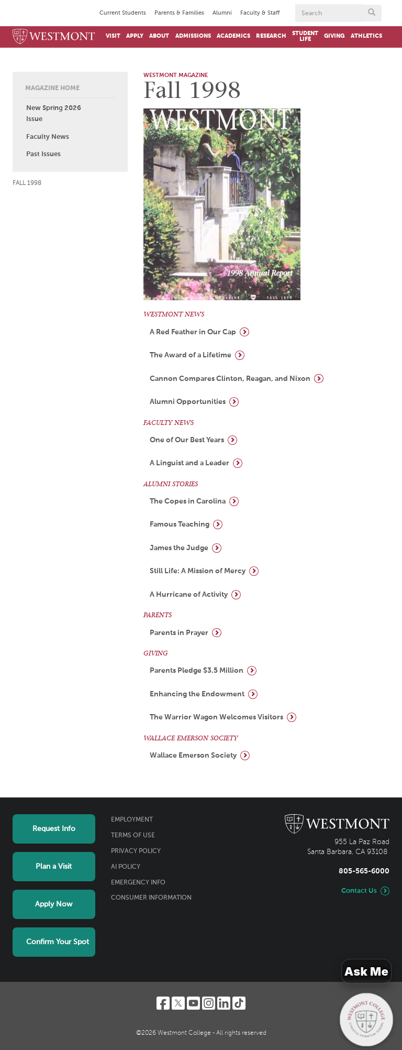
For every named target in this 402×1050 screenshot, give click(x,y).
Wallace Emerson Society (193, 755)
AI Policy (125, 867)
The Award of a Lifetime (190, 355)
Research (271, 36)
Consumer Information (151, 898)
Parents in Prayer (179, 633)
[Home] (54, 37)
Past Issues (43, 154)
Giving (334, 36)
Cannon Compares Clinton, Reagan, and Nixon (230, 378)
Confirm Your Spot (57, 942)
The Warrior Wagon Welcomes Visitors (216, 717)
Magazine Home (52, 88)
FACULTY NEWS (168, 423)
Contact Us (359, 891)
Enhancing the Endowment (197, 694)
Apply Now (53, 904)
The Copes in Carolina (188, 501)
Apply (134, 36)
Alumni (222, 13)
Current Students (122, 13)
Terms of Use (133, 836)
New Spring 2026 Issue (53, 114)
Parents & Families (179, 13)
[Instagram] (208, 1003)
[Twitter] (178, 1003)
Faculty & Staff (260, 13)
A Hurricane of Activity (189, 594)
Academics (233, 36)
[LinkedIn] (223, 1003)
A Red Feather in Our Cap (193, 332)
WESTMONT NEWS (173, 314)
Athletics (366, 36)
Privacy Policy (136, 851)
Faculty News (47, 137)
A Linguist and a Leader (189, 463)
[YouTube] (193, 1003)
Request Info (53, 829)
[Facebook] (163, 1003)
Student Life (305, 36)
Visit (113, 36)
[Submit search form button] (372, 13)
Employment (132, 820)
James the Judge (179, 548)
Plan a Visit (54, 866)
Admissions (193, 36)
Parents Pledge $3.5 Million (196, 670)
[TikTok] (238, 1003)
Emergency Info (138, 883)
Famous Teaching (179, 524)
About (159, 36)
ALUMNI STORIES (170, 484)
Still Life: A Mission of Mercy (197, 571)
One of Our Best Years (187, 440)
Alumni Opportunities (188, 402)
